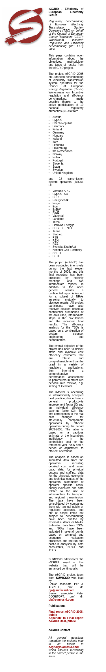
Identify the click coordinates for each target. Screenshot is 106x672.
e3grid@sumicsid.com (66, 647)
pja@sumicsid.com (61, 590)
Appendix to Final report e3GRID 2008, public (66, 619)
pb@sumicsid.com (61, 599)
